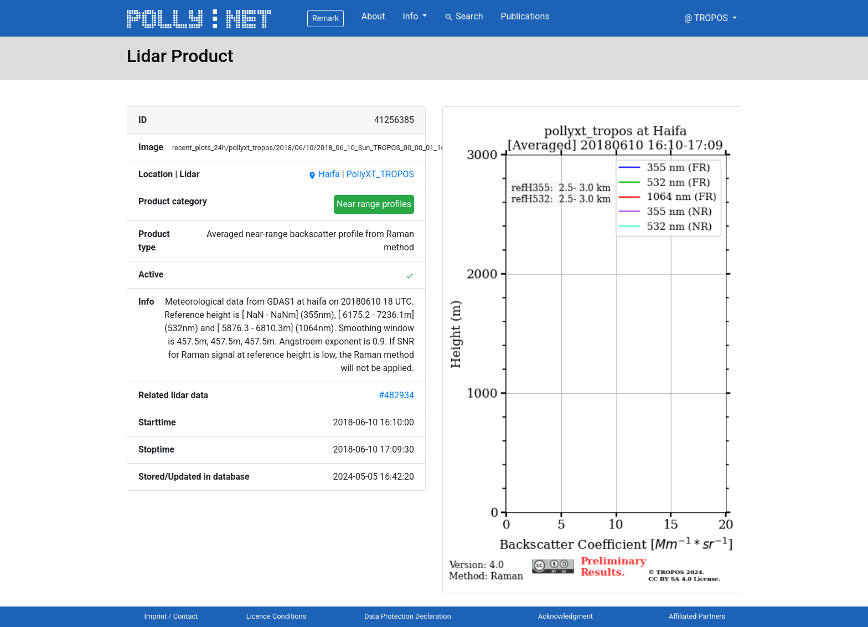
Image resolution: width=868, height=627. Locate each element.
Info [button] (411, 16)
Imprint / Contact (171, 616)
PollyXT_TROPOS (380, 174)
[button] (710, 18)
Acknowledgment (565, 616)
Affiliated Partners (697, 616)
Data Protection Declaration (407, 616)
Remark (325, 18)
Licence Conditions (276, 616)
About (373, 16)
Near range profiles (374, 204)
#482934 (396, 395)
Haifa (324, 174)
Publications (524, 16)
